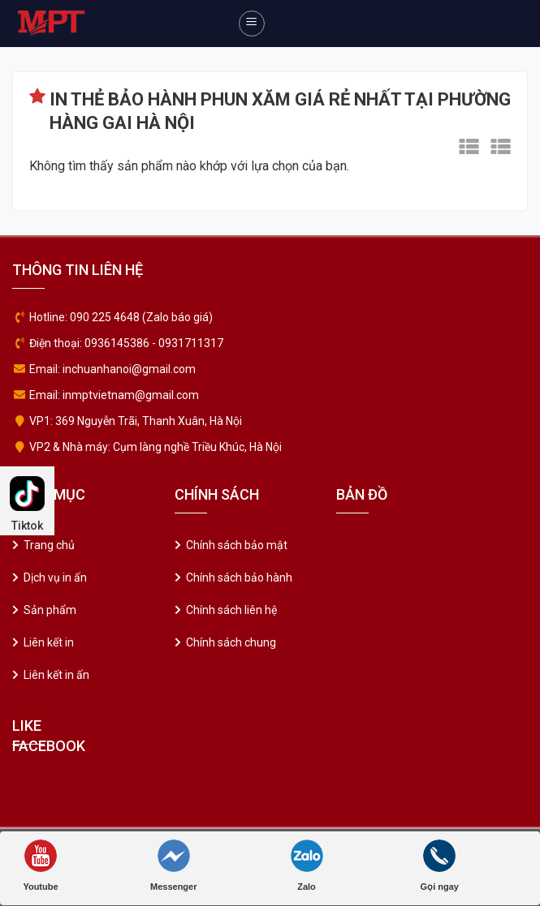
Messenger (173, 865)
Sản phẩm (50, 609)
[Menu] (252, 23)
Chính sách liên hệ (231, 609)
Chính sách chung (231, 642)
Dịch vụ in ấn (55, 577)
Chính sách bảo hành (239, 577)
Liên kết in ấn (56, 674)
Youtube (40, 865)
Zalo (307, 865)
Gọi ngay (440, 865)
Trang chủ (49, 545)
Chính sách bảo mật (236, 545)
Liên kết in (49, 642)
